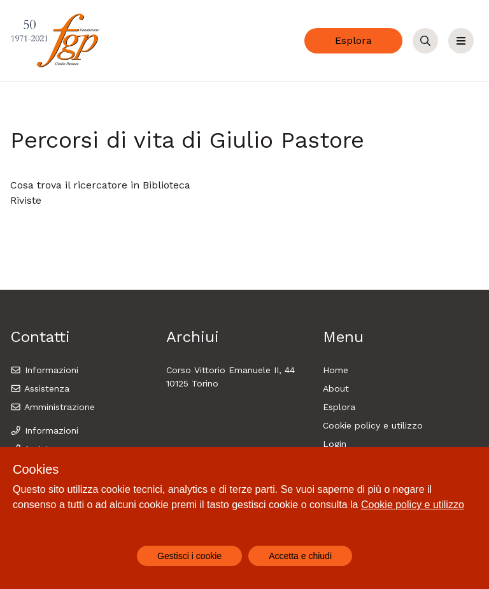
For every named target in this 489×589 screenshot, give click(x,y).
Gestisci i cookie (189, 556)
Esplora (353, 40)
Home (335, 370)
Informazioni (44, 370)
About (336, 388)
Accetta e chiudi (300, 556)
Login (334, 444)
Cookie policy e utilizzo (373, 425)
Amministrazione (52, 407)
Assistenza (39, 388)
